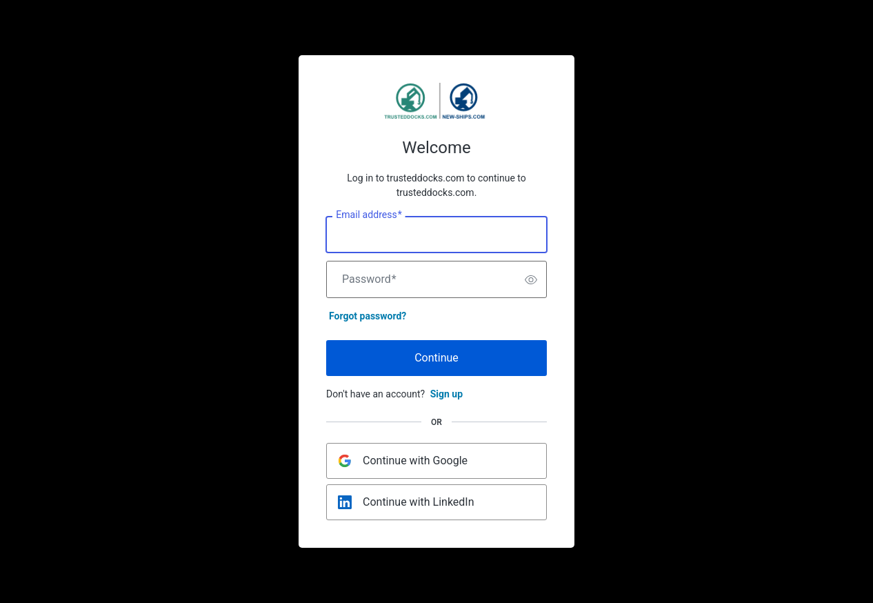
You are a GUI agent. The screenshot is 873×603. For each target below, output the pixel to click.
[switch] (531, 279)
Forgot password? (367, 316)
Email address (368, 215)
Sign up (446, 393)
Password (369, 279)
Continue (436, 357)
